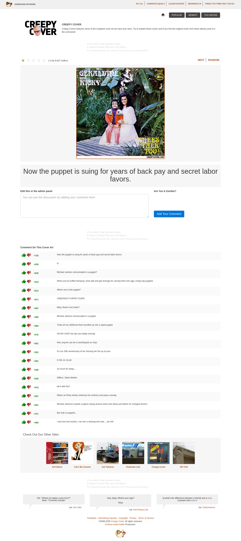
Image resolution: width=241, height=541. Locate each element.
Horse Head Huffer (116, 524)
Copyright (123, 518)
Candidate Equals (156, 4)
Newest (192, 15)
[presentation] (180, 201)
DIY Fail (184, 467)
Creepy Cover (158, 467)
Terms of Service (146, 518)
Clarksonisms (208, 507)
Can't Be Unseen (82, 467)
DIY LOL (139, 4)
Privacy (133, 518)
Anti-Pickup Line (140, 509)
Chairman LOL (133, 467)
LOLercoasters (176, 4)
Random (213, 60)
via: (71, 507)
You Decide (210, 15)
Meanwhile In (194, 4)
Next (201, 60)
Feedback (91, 518)
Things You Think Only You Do (219, 4)
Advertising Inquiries (107, 518)
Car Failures (108, 467)
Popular (177, 15)
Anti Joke (77, 507)
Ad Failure (57, 467)
